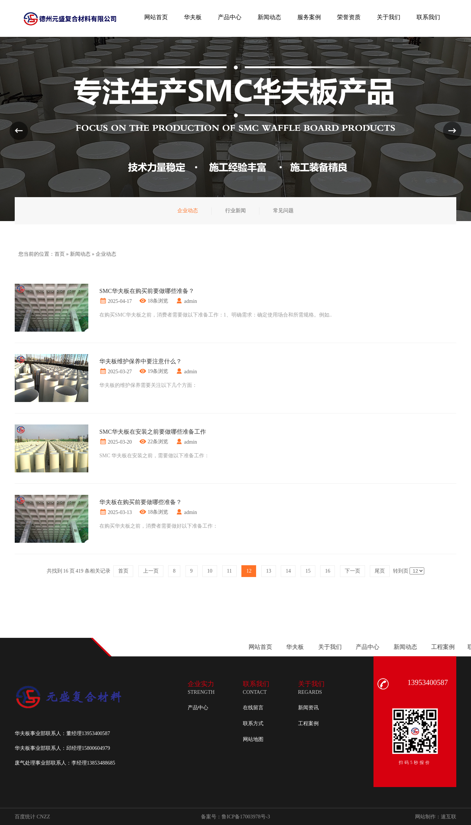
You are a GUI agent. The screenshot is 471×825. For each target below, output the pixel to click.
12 (248, 571)
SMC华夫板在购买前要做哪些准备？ (146, 291)
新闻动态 (80, 254)
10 (209, 571)
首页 (59, 254)
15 (308, 571)
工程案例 (308, 723)
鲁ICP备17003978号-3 (246, 816)
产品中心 (198, 707)
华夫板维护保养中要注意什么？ (140, 361)
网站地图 (253, 739)
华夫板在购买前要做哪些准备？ (140, 502)
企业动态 (106, 254)
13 (268, 571)
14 (288, 571)
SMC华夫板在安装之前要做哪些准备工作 (152, 432)
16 (327, 571)
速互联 (448, 816)
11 (229, 571)
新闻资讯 (308, 707)
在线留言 (253, 707)
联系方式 (253, 723)
